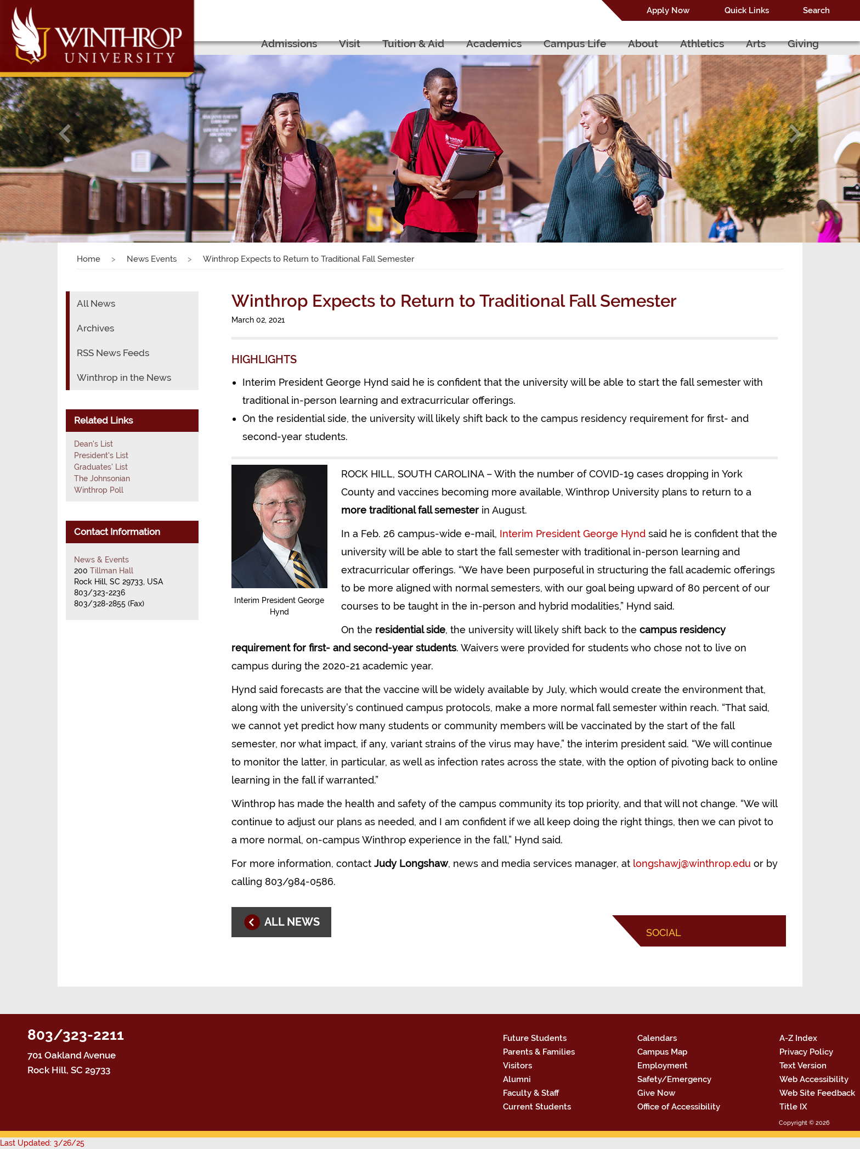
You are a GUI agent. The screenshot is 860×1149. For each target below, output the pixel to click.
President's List (101, 455)
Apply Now (668, 10)
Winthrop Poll (98, 490)
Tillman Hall (111, 570)
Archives (95, 328)
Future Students (535, 1038)
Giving (803, 43)
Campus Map (662, 1052)
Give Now (656, 1093)
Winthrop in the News (124, 377)
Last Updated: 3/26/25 (42, 1143)
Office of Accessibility (678, 1107)
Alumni (517, 1079)
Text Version (803, 1066)
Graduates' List (101, 467)
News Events (152, 259)
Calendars (657, 1038)
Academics (494, 43)
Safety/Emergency (674, 1079)
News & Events (101, 559)
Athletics (702, 43)
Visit (349, 43)
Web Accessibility (813, 1079)
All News (96, 303)
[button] (64, 133)
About (643, 43)
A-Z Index (798, 1038)
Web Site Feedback (817, 1093)
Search (816, 10)
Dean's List (93, 444)
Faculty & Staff (531, 1093)
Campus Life (575, 43)
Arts (756, 43)
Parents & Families (539, 1052)
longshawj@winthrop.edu (692, 863)
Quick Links (747, 10)
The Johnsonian (102, 478)
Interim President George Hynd (573, 533)
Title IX (793, 1107)
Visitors (517, 1066)
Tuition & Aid (413, 43)
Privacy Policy (806, 1052)
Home (88, 259)
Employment (662, 1066)
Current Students (537, 1107)
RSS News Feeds (113, 352)
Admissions (289, 43)
